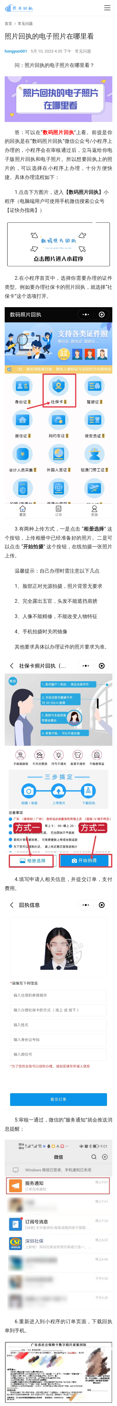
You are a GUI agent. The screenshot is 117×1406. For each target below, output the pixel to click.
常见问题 (83, 51)
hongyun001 (16, 51)
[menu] (107, 7)
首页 (8, 23)
